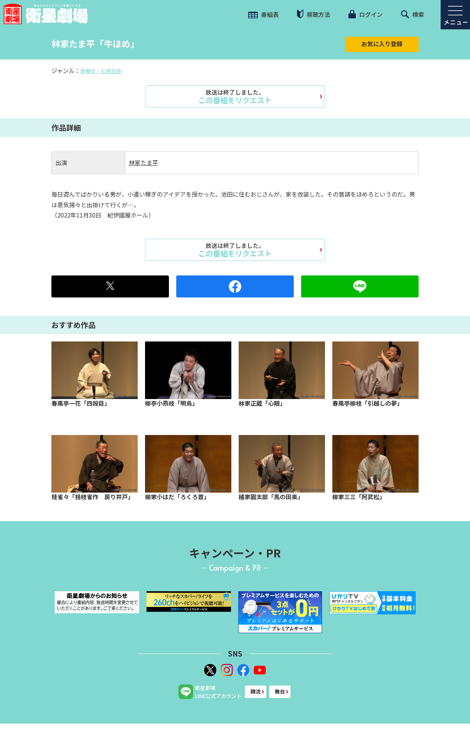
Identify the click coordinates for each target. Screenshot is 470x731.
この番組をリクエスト (235, 96)
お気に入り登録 (381, 43)
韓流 (255, 691)
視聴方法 (313, 14)
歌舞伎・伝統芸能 (101, 70)
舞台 (280, 691)
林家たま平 (143, 162)
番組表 (263, 14)
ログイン (365, 14)
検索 (412, 14)
